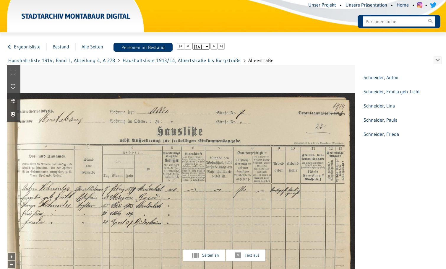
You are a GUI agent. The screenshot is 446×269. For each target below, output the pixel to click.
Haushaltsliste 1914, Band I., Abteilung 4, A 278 (61, 60)
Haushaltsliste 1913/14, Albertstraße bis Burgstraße (182, 60)
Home (403, 5)
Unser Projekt (322, 5)
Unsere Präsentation (366, 5)
